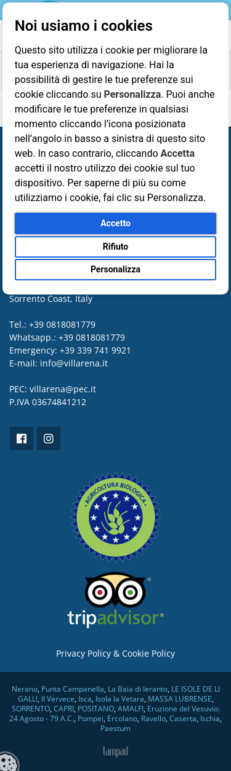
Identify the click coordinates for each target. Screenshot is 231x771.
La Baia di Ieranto (138, 689)
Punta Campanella (72, 689)
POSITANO (96, 708)
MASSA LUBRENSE (180, 699)
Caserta (183, 718)
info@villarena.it (74, 363)
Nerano (25, 689)
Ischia (210, 718)
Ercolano (122, 718)
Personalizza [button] (115, 269)
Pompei (90, 718)
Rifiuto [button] (116, 246)
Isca (85, 699)
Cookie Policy (148, 653)
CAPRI (64, 708)
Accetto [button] (115, 223)
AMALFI (131, 708)
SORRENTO (31, 708)
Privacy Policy (83, 653)
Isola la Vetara (119, 699)
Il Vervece (58, 699)
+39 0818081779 (92, 337)
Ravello (153, 718)
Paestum (115, 728)
